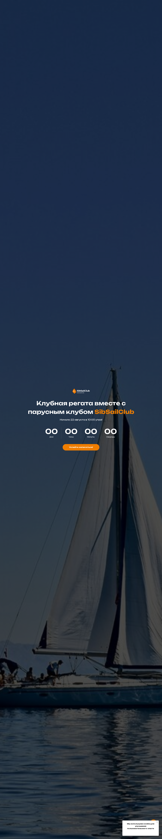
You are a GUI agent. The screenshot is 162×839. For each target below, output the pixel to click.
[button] (81, 447)
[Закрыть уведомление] (157, 822)
